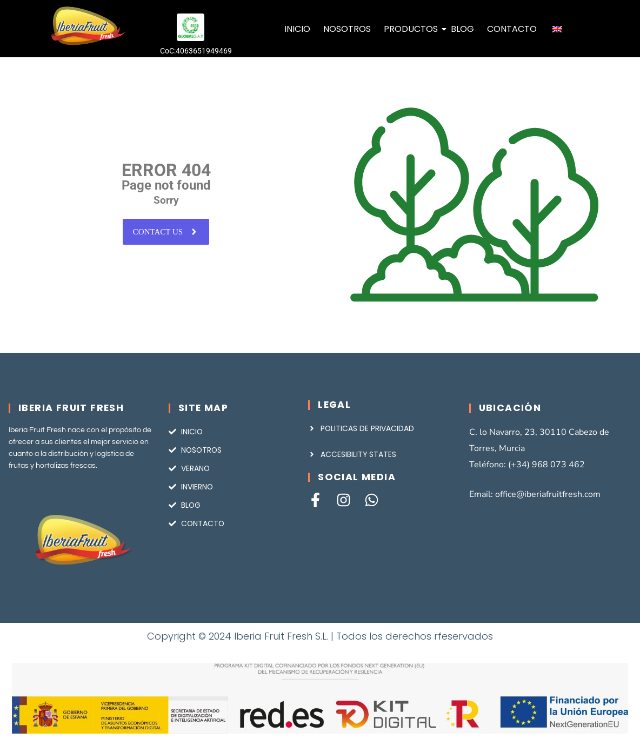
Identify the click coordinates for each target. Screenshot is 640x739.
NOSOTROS (347, 29)
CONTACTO (512, 29)
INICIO (297, 29)
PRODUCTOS (412, 29)
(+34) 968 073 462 (546, 465)
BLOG (462, 29)
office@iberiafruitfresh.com (548, 494)
